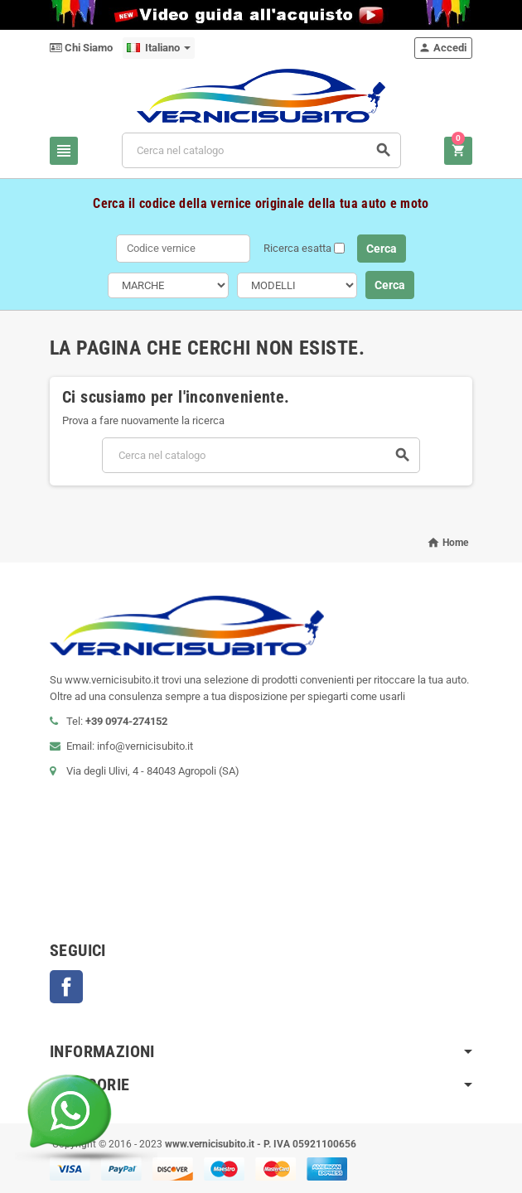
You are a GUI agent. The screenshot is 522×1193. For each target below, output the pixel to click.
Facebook (66, 986)
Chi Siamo (81, 47)
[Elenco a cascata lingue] (159, 48)
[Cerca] (262, 150)
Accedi (442, 47)
